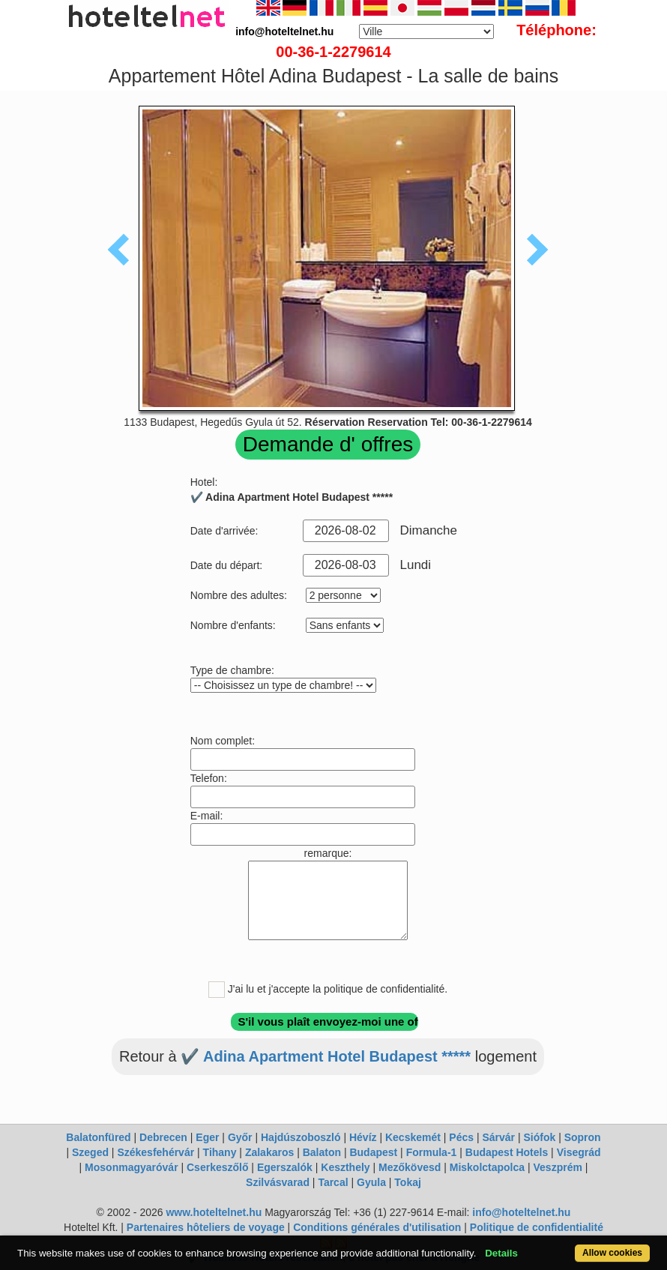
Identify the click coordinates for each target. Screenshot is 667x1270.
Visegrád (579, 1152)
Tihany (220, 1152)
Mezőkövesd (409, 1167)
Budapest (373, 1152)
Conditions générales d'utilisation (377, 1227)
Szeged (90, 1152)
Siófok (539, 1137)
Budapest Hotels (506, 1152)
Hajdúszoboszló (301, 1137)
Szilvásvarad (278, 1182)
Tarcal (333, 1182)
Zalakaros (269, 1152)
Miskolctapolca (487, 1167)
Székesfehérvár (155, 1152)
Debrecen (163, 1137)
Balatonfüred (98, 1137)
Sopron (582, 1137)
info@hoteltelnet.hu (521, 1212)
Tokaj (407, 1182)
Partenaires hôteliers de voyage (206, 1227)
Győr (240, 1137)
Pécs (461, 1137)
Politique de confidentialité (536, 1227)
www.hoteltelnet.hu (214, 1212)
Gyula (371, 1182)
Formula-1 (431, 1152)
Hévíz (363, 1137)
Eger (207, 1137)
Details (501, 1253)
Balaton (322, 1152)
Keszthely (345, 1167)
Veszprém (558, 1167)
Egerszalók (285, 1167)
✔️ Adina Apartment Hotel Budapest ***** (326, 1056)
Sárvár (498, 1137)
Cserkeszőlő (217, 1167)
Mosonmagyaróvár (131, 1167)
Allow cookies (612, 1253)
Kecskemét (413, 1137)
